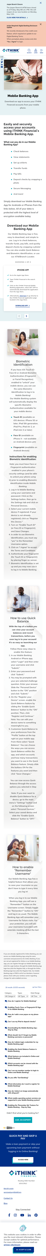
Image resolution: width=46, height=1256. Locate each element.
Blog (5, 1203)
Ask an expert (23, 1120)
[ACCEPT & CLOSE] (23, 1250)
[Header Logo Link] (11, 51)
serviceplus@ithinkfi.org (12, 1192)
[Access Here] (22, 1161)
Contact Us (8, 1198)
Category (8, 993)
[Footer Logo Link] (23, 1173)
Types (20, 993)
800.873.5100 (8, 1188)
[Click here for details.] (17, 17)
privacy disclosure (12, 1245)
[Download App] (22, 306)
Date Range (35, 993)
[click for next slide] (26, 316)
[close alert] (40, 3)
